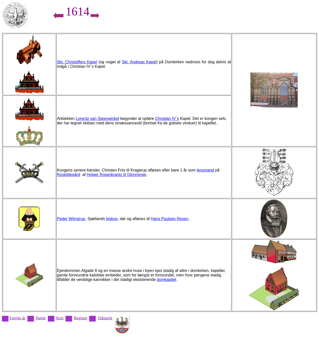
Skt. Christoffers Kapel (77, 62)
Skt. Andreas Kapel (139, 62)
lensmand (205, 170)
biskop (112, 219)
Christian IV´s (167, 118)
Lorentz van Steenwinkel (97, 118)
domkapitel (166, 279)
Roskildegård (68, 174)
